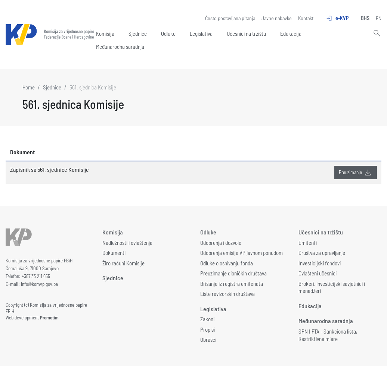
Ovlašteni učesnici (317, 273)
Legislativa (201, 33)
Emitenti (307, 242)
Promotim (49, 318)
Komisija (105, 33)
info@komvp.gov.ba (39, 284)
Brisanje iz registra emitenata (231, 283)
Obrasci (208, 339)
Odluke (168, 33)
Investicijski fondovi (319, 263)
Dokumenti (114, 252)
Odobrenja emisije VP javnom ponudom (241, 252)
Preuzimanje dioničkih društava (233, 273)
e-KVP (337, 18)
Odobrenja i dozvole (220, 242)
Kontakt (305, 18)
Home (28, 87)
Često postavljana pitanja (230, 18)
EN (378, 18)
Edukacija (290, 33)
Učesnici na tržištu (246, 33)
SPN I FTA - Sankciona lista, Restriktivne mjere (327, 335)
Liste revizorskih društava (227, 293)
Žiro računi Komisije (123, 263)
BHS (365, 18)
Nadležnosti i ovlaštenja (127, 242)
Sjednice (138, 33)
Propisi (207, 329)
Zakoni (207, 319)
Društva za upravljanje (321, 252)
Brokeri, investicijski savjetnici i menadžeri (331, 287)
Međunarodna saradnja (120, 46)
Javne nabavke (276, 18)
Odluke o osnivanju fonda (226, 263)
